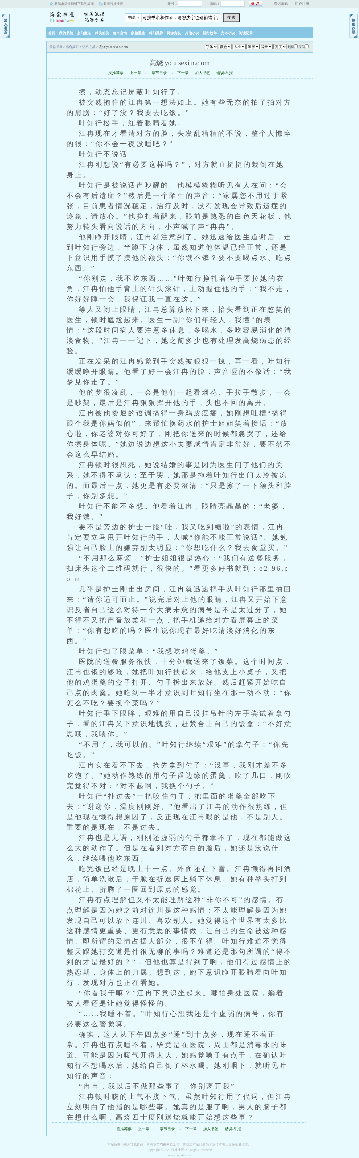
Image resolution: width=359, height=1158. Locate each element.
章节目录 (159, 73)
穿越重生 (138, 33)
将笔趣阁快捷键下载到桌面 (74, 4)
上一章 (135, 73)
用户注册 (302, 4)
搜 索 (231, 17)
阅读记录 (246, 33)
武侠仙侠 (102, 33)
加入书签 (202, 73)
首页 (51, 33)
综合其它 (72, 47)
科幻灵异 (156, 33)
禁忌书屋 (80, 16)
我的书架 (66, 33)
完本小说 (228, 33)
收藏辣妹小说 (113, 4)
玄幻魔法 (84, 33)
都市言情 (120, 33)
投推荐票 (115, 73)
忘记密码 (281, 4)
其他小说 (192, 33)
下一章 (183, 73)
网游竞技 (174, 33)
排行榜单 (210, 33)
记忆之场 (88, 47)
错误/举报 (224, 73)
